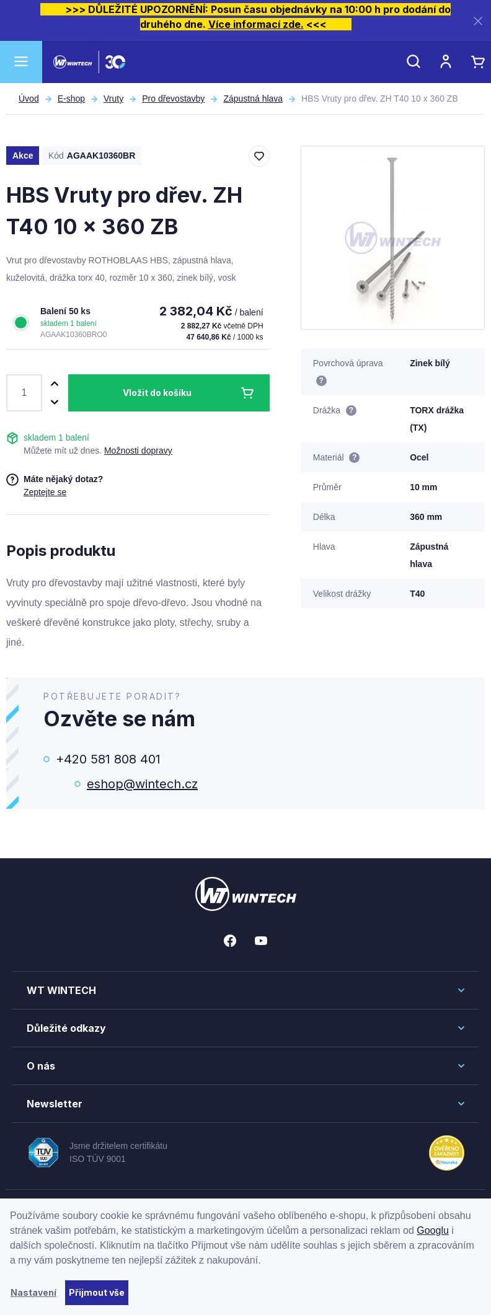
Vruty (113, 98)
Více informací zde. (256, 24)
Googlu (433, 1230)
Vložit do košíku (157, 392)
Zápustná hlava (253, 98)
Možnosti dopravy (138, 450)
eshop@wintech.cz (142, 783)
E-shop (71, 98)
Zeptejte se (45, 492)
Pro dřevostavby (173, 98)
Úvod (29, 98)
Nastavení (33, 1292)
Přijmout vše (97, 1292)
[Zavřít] (478, 21)
